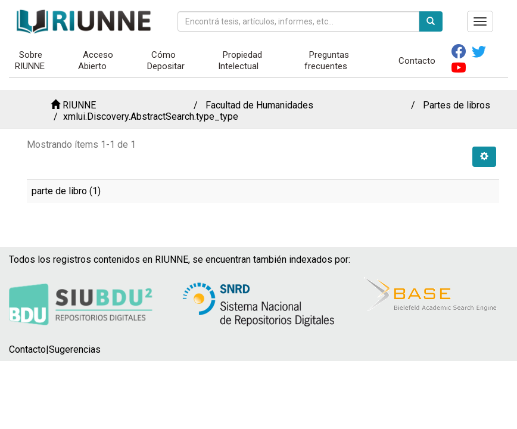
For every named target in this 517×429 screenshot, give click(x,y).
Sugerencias (75, 349)
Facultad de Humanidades (259, 105)
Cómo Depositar (166, 60)
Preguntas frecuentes (326, 60)
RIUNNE (79, 105)
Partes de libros (456, 105)
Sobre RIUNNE (30, 60)
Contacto (416, 60)
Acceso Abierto (95, 60)
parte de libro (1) (66, 191)
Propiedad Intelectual (240, 60)
